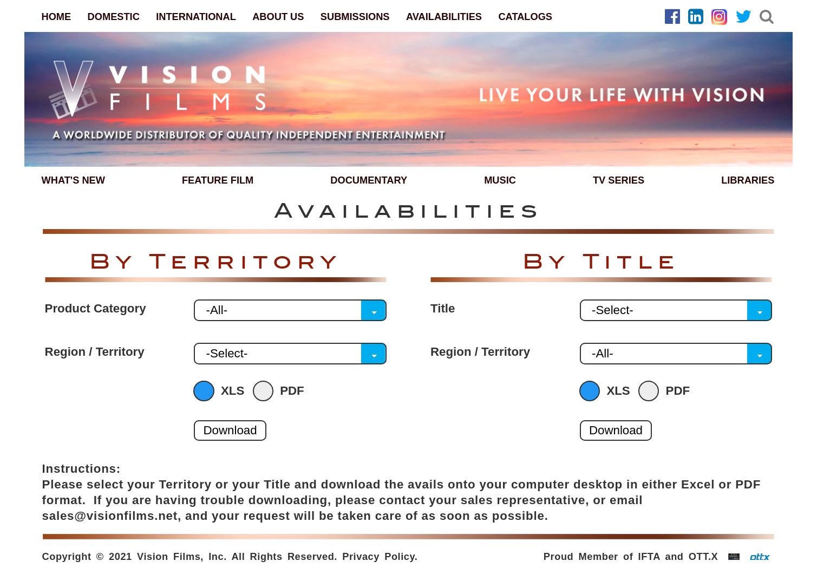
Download (230, 430)
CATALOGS (525, 16)
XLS (221, 391)
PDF (281, 391)
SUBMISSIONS (355, 16)
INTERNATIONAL (196, 16)
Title (442, 309)
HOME (56, 16)
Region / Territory (95, 352)
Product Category (95, 309)
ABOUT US (278, 16)
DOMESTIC (114, 16)
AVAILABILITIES (444, 16)
